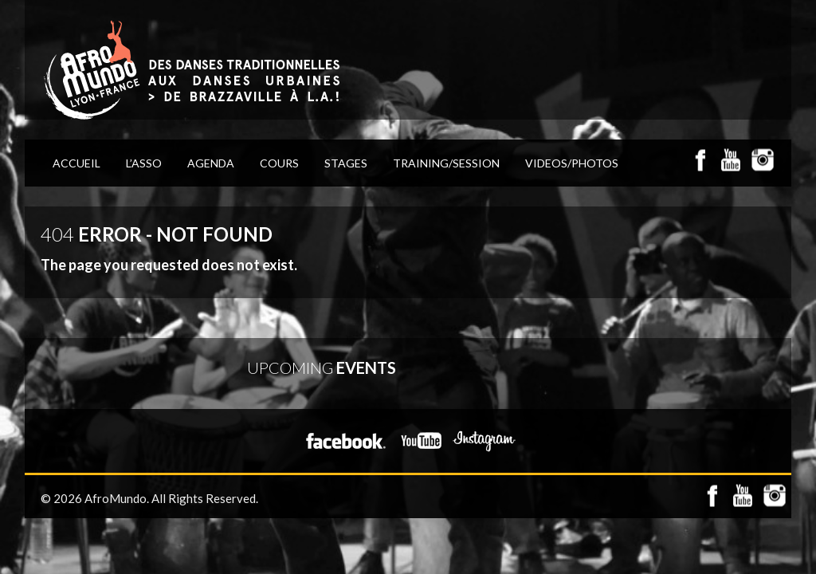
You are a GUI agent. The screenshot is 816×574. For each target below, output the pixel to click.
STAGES (345, 163)
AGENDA (210, 163)
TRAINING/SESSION (446, 163)
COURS (279, 163)
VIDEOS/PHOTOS (571, 163)
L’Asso (144, 163)
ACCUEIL (76, 163)
